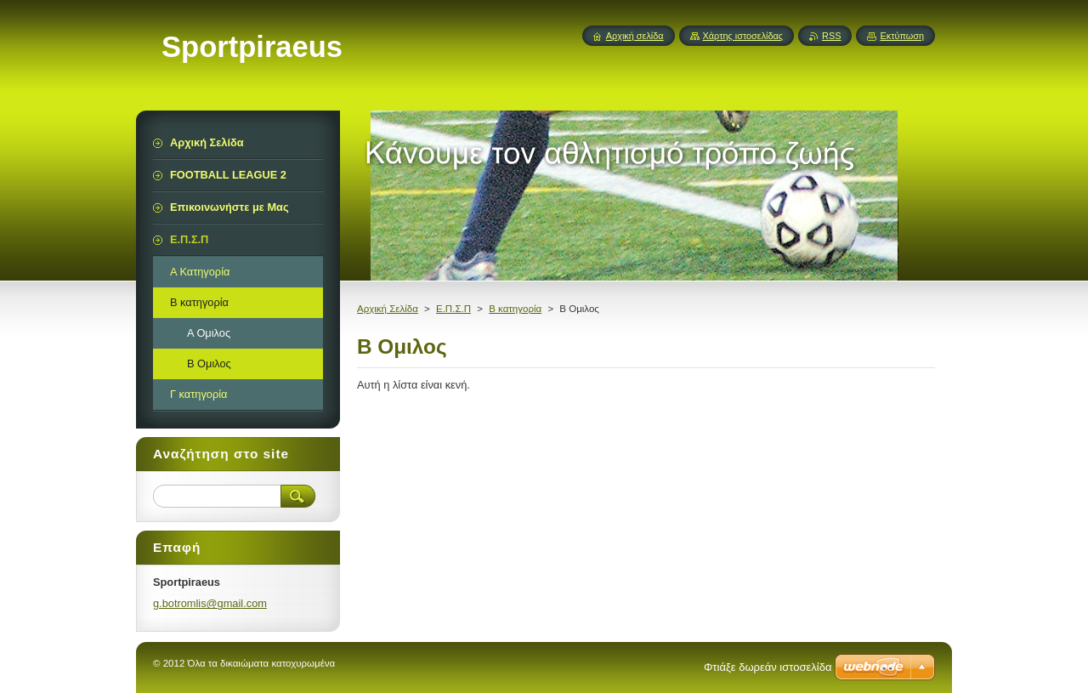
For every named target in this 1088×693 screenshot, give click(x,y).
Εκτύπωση (902, 36)
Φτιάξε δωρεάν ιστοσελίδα (767, 667)
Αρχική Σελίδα (387, 309)
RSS (831, 36)
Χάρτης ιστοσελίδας (743, 36)
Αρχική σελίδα (635, 36)
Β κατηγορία (515, 309)
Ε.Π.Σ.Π (453, 309)
